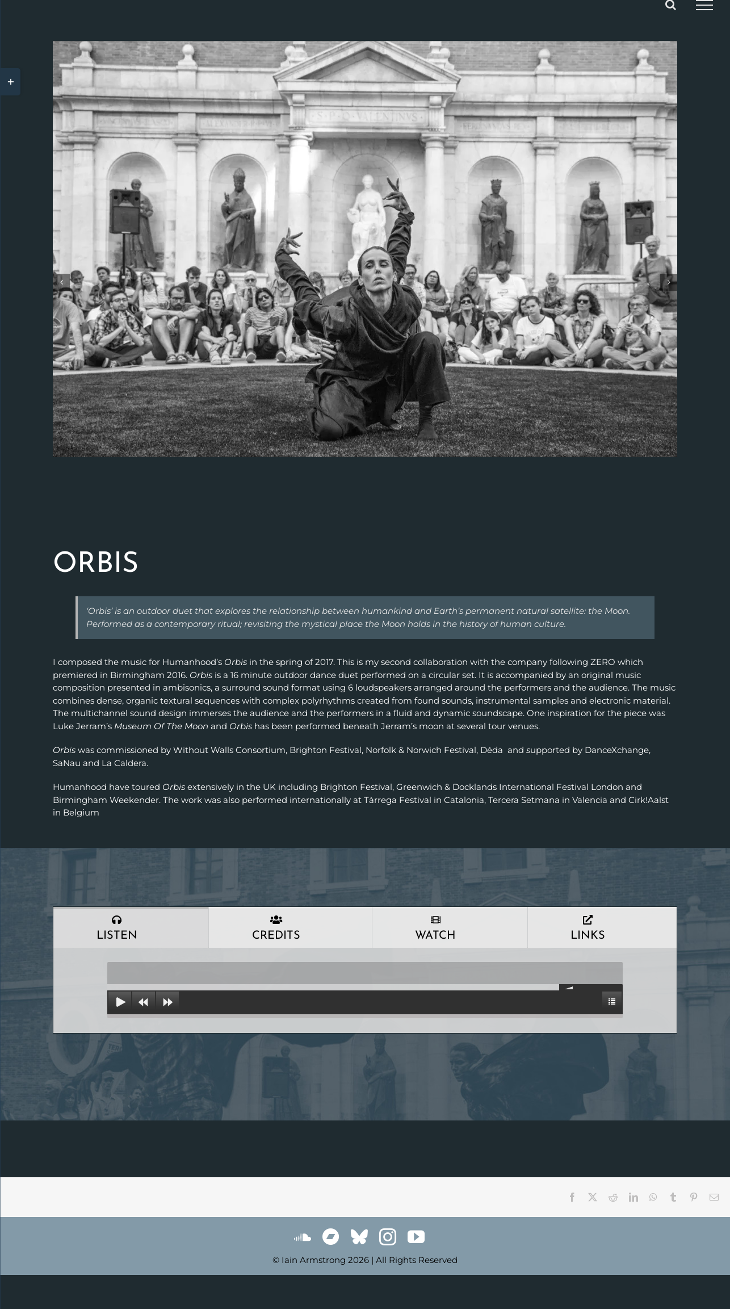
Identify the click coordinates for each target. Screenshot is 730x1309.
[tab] (130, 927)
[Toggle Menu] (704, 5)
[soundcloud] (302, 1236)
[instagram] (387, 1236)
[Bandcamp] (330, 1236)
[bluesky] (359, 1236)
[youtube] (416, 1236)
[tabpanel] (365, 991)
